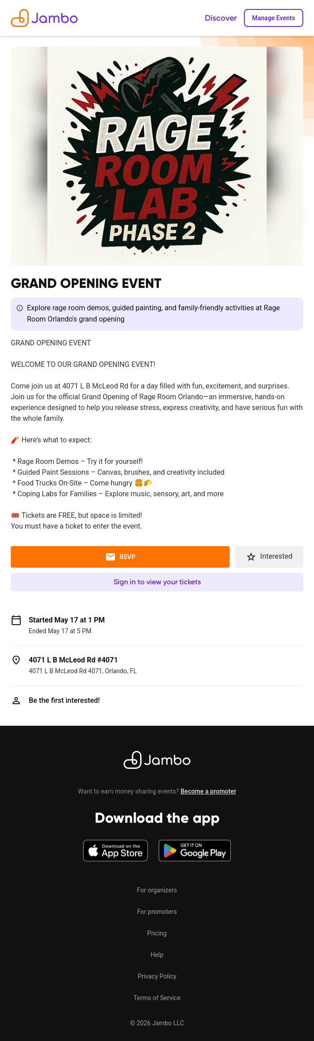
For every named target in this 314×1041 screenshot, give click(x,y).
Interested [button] (269, 556)
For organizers (157, 890)
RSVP (120, 556)
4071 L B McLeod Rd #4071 (73, 660)
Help (157, 954)
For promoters (157, 911)
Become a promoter (208, 791)
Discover (221, 18)
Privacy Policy (156, 976)
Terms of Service (157, 997)
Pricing (157, 933)
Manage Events (273, 18)
